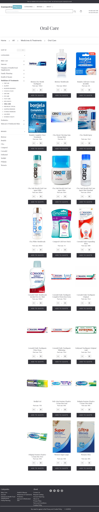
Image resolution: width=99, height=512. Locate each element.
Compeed (4, 148)
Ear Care (5, 93)
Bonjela (3, 140)
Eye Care (5, 96)
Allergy (5, 86)
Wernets (4, 165)
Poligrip (3, 162)
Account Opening (38, 496)
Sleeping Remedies (8, 109)
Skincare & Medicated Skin (10, 124)
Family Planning (6, 73)
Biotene (3, 137)
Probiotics (4, 120)
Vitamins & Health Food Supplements (9, 69)
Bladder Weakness (9, 88)
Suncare (4, 64)
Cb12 (2, 144)
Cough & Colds (8, 91)
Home (3, 41)
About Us (36, 499)
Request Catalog (38, 494)
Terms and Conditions (39, 503)
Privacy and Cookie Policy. (54, 509)
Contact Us (36, 492)
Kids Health (6, 101)
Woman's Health (8, 117)
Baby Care (4, 61)
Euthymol (4, 155)
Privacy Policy (37, 501)
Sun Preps (6, 114)
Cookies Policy (37, 505)
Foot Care (6, 98)
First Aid (5, 83)
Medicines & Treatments (29, 41)
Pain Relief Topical (8, 106)
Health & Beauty (6, 77)
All (12, 41)
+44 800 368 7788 (92, 10)
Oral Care (6, 104)
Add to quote (37, 95)
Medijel (3, 158)
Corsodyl (4, 151)
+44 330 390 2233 (92, 12)
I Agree (67, 509)
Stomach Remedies (9, 111)
